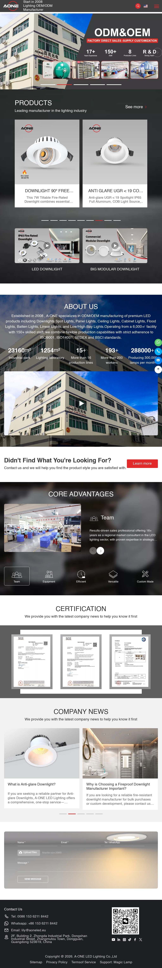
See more (136, 107)
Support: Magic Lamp (116, 962)
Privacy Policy (57, 962)
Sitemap (36, 962)
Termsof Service (83, 962)
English (146, 6)
